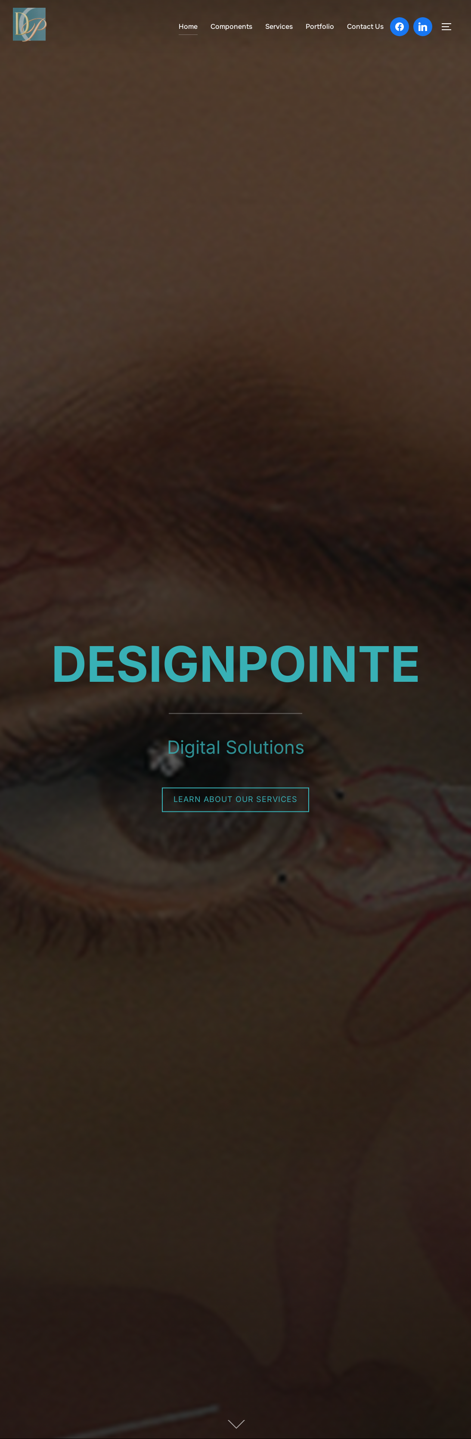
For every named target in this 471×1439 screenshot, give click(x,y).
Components (231, 26)
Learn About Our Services (235, 799)
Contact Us (365, 26)
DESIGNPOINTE (235, 663)
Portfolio (320, 26)
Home (188, 26)
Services (279, 26)
